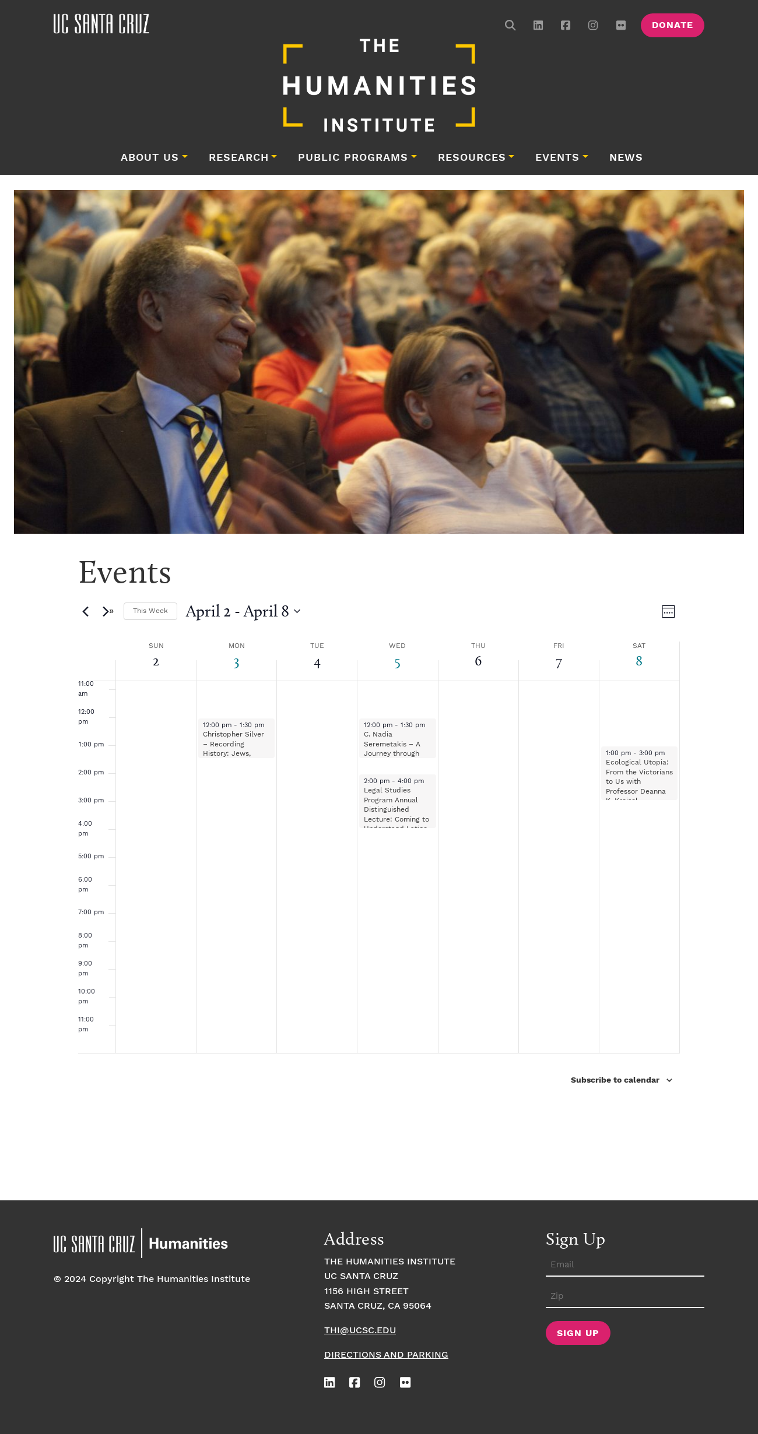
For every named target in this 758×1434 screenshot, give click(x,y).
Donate (672, 25)
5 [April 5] (398, 660)
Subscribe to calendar (615, 1080)
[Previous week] (85, 611)
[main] (379, 871)
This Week (150, 611)
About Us (150, 157)
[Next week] (108, 611)
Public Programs (353, 157)
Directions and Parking (386, 1355)
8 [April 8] (639, 660)
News (626, 157)
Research (239, 157)
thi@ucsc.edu (360, 1330)
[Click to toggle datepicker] (243, 611)
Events (557, 157)
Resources (472, 157)
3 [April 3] (237, 660)
